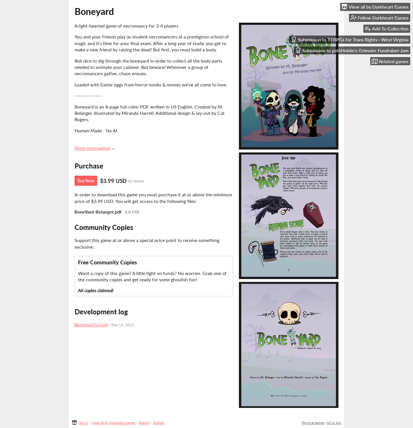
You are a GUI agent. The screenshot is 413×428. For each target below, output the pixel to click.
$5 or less (334, 423)
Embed (158, 423)
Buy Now (86, 180)
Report (144, 423)
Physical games (313, 423)
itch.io (83, 423)
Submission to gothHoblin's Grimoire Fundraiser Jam (351, 50)
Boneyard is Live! (91, 324)
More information (95, 148)
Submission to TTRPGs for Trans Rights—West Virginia (349, 39)
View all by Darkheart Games (113, 423)
